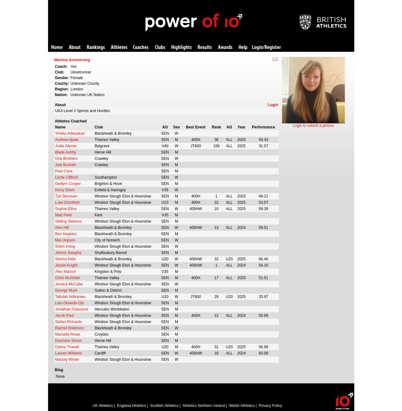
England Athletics (131, 405)
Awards (225, 47)
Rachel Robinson (69, 328)
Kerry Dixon (65, 190)
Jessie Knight (66, 265)
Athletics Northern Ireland (203, 405)
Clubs (160, 47)
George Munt (66, 290)
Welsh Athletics (242, 405)
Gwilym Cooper (68, 183)
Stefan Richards (68, 322)
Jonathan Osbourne (71, 309)
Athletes (119, 47)
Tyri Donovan (66, 196)
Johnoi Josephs (68, 253)
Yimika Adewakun (70, 133)
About (75, 47)
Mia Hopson (65, 240)
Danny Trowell (67, 347)
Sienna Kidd (65, 259)
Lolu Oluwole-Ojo (69, 303)
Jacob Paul (64, 315)
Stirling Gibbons (68, 221)
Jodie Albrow (66, 146)
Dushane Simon (68, 340)
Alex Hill (62, 227)
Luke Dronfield (67, 202)
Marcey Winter (67, 359)
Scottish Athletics (164, 405)
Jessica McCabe (69, 284)
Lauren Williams (68, 353)
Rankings (96, 47)
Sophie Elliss (66, 209)
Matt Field (63, 215)
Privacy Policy (270, 405)
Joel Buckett (65, 165)
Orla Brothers (66, 158)
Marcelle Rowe (67, 334)
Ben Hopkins (66, 234)
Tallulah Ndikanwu (70, 297)
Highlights (181, 47)
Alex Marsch (65, 271)
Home (56, 47)
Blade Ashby (65, 152)
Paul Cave (64, 171)
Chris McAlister (68, 278)
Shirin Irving (65, 246)
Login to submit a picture (313, 125)
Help (243, 47)
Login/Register (266, 47)
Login (273, 105)
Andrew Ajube (67, 140)
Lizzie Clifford (66, 177)
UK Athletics (103, 405)
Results (205, 47)
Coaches (141, 47)
